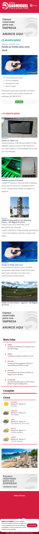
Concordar (32, 525)
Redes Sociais (19, 496)
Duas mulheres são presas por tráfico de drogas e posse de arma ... (20, 373)
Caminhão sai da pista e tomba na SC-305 (20, 356)
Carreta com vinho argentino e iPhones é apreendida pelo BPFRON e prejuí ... (20, 364)
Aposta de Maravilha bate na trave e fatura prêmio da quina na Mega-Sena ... (21, 383)
